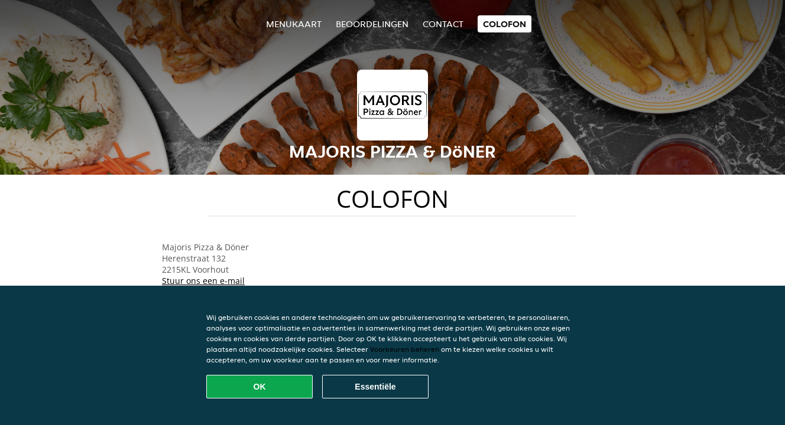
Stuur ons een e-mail (203, 280)
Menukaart (294, 24)
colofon (504, 24)
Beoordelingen (372, 24)
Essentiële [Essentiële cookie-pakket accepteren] (375, 386)
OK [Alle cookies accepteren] (260, 386)
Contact (443, 24)
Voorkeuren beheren (404, 349)
